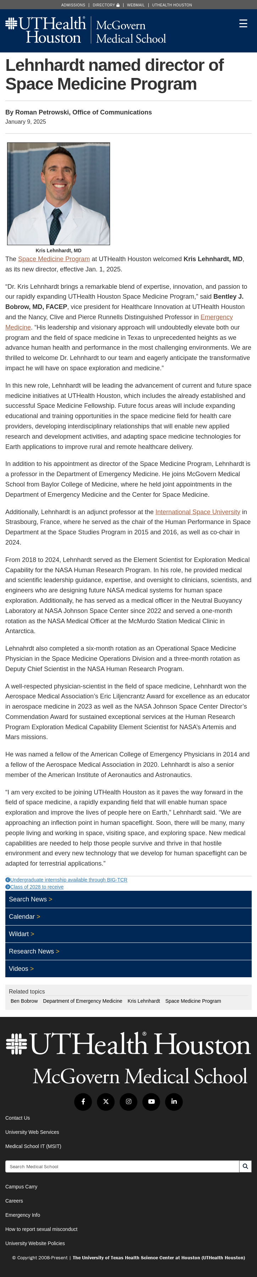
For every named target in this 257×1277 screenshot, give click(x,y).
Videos (18, 968)
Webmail (136, 5)
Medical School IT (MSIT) (33, 1146)
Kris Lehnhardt (144, 1001)
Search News (28, 899)
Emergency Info (22, 1215)
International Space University (197, 512)
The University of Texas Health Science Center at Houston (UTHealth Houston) (159, 1257)
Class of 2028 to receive (34, 887)
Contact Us (17, 1118)
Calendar (22, 916)
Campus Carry (21, 1186)
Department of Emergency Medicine (82, 1001)
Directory (106, 5)
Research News (31, 951)
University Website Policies (35, 1243)
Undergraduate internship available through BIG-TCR (66, 880)
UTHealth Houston (172, 5)
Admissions (73, 5)
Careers (14, 1201)
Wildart (19, 934)
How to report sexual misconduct (41, 1229)
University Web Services (32, 1132)
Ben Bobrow (24, 1001)
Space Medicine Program (54, 259)
